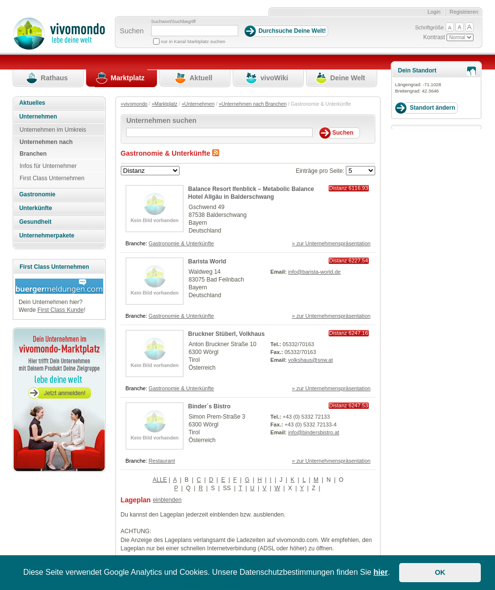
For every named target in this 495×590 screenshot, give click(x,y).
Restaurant (162, 461)
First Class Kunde (60, 310)
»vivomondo (134, 104)
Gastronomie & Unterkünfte (181, 243)
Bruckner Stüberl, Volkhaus (226, 333)
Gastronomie (37, 194)
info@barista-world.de (314, 272)
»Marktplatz (165, 104)
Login (434, 12)
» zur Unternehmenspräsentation (331, 243)
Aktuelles (32, 102)
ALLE (160, 479)
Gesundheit (35, 221)
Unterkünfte (35, 208)
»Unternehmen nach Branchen (253, 104)
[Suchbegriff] (194, 30)
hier (381, 572)
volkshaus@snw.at (310, 360)
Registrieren (464, 12)
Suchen (132, 31)
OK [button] (440, 572)
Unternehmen (38, 116)
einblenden (167, 499)
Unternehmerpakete (46, 235)
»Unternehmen (197, 104)
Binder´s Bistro (209, 406)
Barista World (207, 261)
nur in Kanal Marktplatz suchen (193, 41)
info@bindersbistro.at (313, 432)
